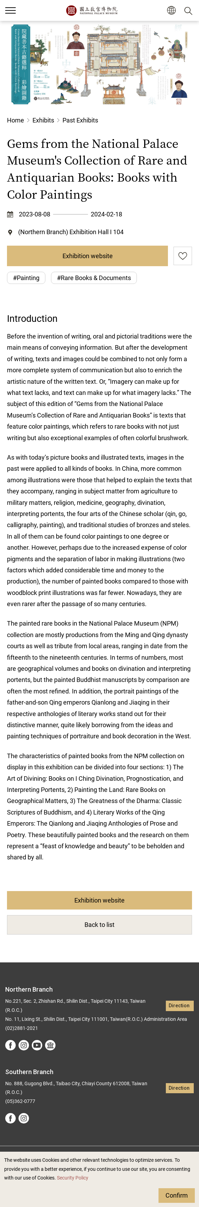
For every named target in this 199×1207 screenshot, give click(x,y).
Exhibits (43, 120)
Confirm (176, 1195)
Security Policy (72, 1178)
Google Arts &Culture (50, 1045)
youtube (37, 1045)
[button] (171, 10)
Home (15, 120)
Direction (179, 1006)
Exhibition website (87, 256)
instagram (24, 1045)
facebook (10, 1045)
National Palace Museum (91, 10)
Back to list (99, 924)
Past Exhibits (80, 120)
